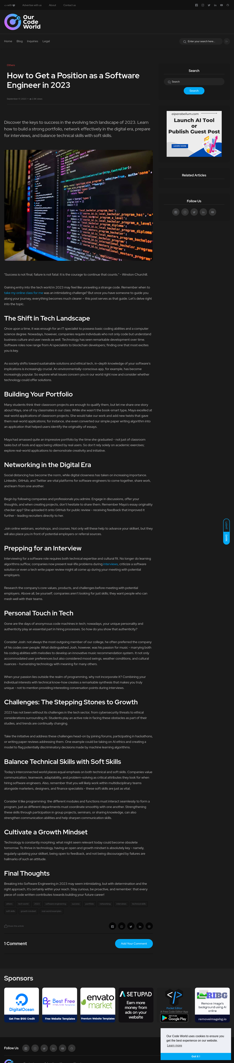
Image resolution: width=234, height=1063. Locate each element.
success (75, 903)
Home (8, 41)
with (9, 5)
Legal (46, 41)
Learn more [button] (174, 1045)
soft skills (10, 911)
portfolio (89, 903)
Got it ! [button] (196, 1056)
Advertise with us (32, 5)
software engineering (56, 903)
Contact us (69, 5)
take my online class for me (23, 293)
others (9, 903)
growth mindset (28, 911)
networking (105, 903)
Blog (20, 41)
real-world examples (51, 911)
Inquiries (32, 41)
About (52, 5)
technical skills (139, 903)
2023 (37, 903)
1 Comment (15, 943)
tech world (23, 903)
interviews (110, 564)
